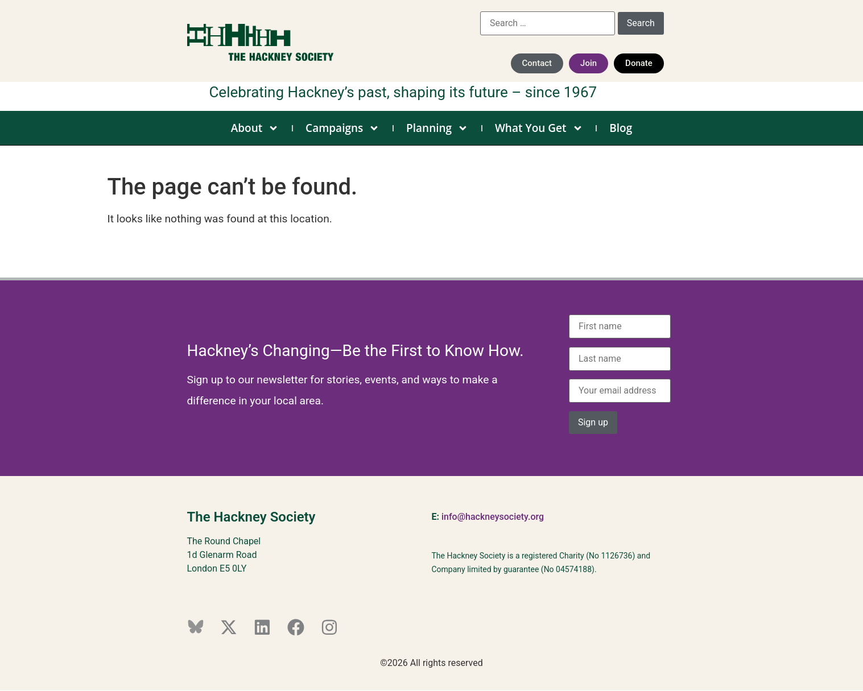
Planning (437, 128)
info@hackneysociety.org (492, 516)
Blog (620, 128)
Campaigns (342, 128)
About (255, 128)
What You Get (539, 128)
